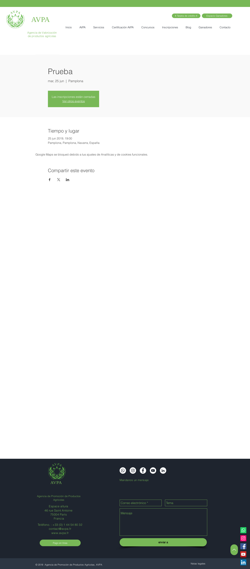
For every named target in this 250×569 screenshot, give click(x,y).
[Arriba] (234, 549)
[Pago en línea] (60, 543)
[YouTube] (243, 554)
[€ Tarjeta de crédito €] (186, 16)
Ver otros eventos (73, 101)
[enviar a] (163, 542)
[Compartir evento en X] (58, 179)
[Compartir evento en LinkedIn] (67, 179)
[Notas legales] (198, 563)
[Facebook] (243, 546)
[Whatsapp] (243, 530)
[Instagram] (243, 538)
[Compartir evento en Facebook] (49, 179)
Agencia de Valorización (42, 32)
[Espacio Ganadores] (217, 16)
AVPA (40, 19)
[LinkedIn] (243, 562)
